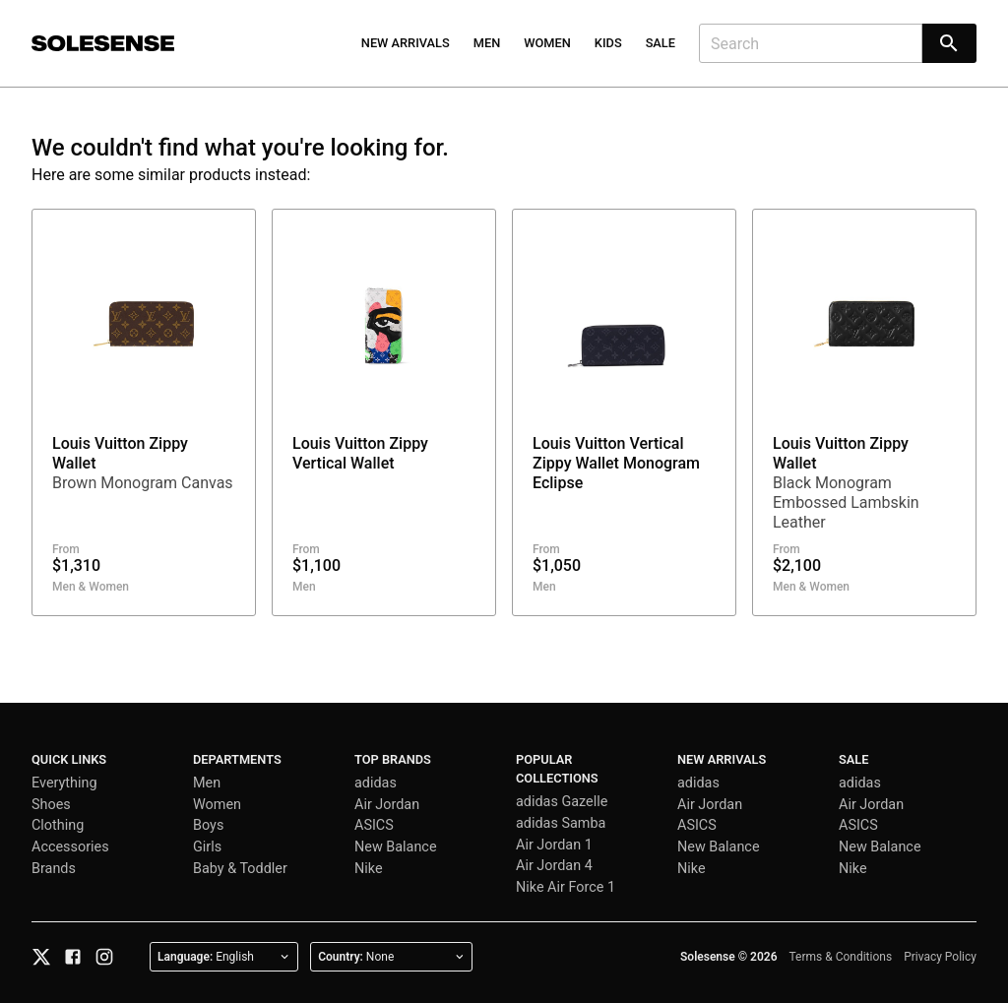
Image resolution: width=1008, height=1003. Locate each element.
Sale (660, 42)
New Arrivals (405, 42)
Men (487, 42)
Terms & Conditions (841, 957)
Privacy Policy (940, 957)
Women (547, 42)
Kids (608, 42)
